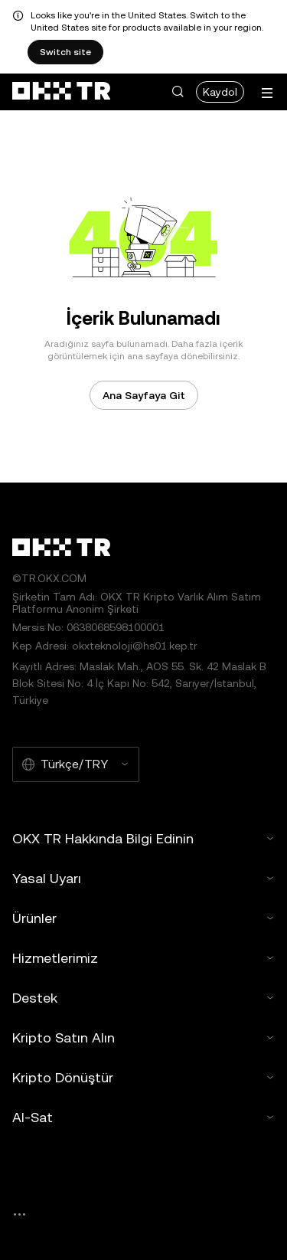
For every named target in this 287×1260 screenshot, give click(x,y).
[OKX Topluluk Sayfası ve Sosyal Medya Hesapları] (19, 1214)
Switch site (65, 52)
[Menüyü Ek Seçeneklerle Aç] (267, 93)
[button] (177, 92)
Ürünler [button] (143, 918)
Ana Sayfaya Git (144, 395)
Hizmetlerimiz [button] (143, 958)
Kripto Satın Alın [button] (143, 1037)
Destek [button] (143, 998)
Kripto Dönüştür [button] (143, 1077)
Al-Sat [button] (143, 1117)
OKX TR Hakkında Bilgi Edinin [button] (143, 838)
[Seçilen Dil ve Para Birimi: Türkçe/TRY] (75, 764)
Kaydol (220, 92)
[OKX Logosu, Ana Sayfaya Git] (61, 92)
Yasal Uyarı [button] (143, 878)
